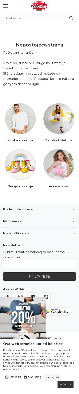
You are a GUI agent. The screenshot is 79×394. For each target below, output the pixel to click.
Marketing (34, 377)
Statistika (15, 377)
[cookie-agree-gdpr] (66, 384)
